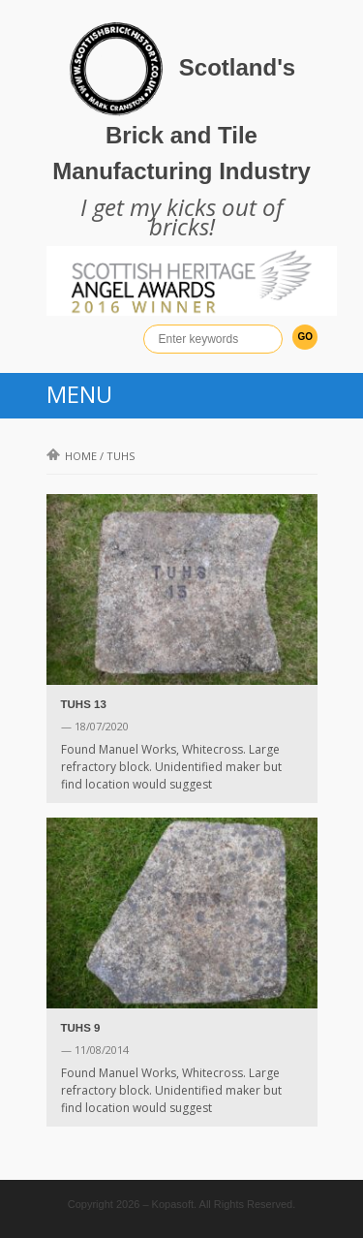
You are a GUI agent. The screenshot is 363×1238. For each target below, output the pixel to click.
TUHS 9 (81, 1028)
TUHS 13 (83, 704)
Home (71, 456)
